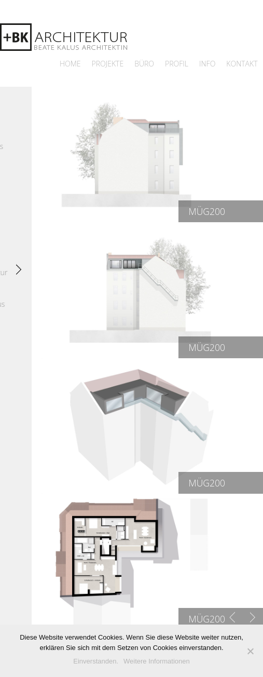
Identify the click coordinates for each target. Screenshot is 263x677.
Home (70, 64)
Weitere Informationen (156, 661)
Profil (176, 64)
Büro (144, 64)
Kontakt (241, 64)
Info (207, 64)
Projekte (108, 64)
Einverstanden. (95, 661)
